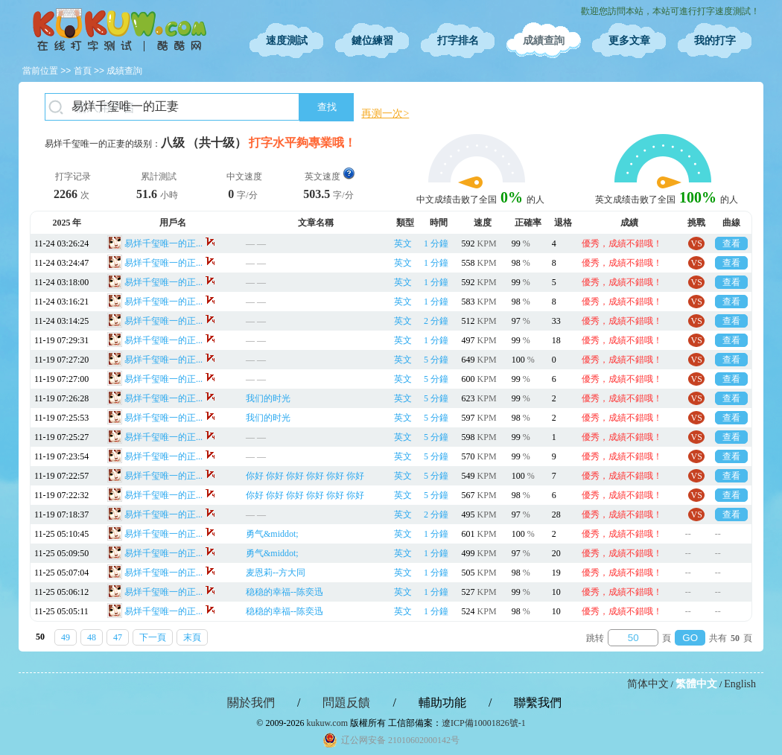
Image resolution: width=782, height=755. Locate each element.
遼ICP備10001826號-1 (484, 723)
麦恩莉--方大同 (275, 572)
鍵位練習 (372, 40)
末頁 (192, 637)
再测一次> (385, 113)
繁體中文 (696, 683)
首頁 (83, 71)
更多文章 (629, 40)
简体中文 (648, 683)
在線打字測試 (119, 30)
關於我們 (251, 702)
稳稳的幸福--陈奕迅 (284, 592)
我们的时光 (268, 398)
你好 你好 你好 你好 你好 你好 (305, 476)
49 (65, 637)
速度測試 (287, 40)
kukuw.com (327, 723)
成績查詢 (544, 40)
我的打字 (715, 40)
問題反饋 (346, 702)
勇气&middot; (272, 534)
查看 (731, 243)
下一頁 (152, 637)
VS (696, 243)
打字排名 (458, 40)
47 (117, 637)
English (740, 683)
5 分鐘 (436, 359)
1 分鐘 (436, 243)
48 (91, 637)
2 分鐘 (436, 321)
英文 (403, 243)
